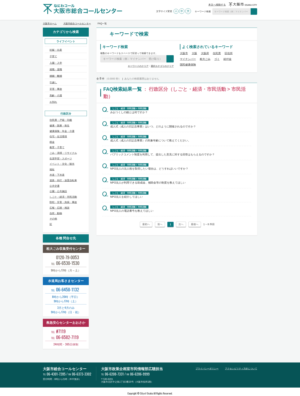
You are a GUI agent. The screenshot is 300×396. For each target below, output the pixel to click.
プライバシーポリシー (207, 362)
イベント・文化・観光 (62, 157)
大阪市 (184, 53)
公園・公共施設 (58, 184)
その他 (53, 211)
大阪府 (205, 53)
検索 (254, 11)
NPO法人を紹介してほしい (126, 196)
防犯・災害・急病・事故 (63, 195)
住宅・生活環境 (58, 129)
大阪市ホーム (50, 23)
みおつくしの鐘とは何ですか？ (129, 112)
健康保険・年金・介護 (62, 124)
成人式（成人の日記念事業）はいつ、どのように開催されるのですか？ (153, 126)
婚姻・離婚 (56, 72)
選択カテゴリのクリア (162, 66)
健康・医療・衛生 (59, 118)
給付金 (227, 59)
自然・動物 (56, 206)
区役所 (229, 53)
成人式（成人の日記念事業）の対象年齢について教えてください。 (150, 140)
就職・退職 (56, 67)
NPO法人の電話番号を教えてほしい (131, 210)
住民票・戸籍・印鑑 (61, 113)
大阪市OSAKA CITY (243, 4)
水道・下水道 (57, 168)
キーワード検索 (203, 11)
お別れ (53, 96)
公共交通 (55, 179)
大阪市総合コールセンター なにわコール (82, 9)
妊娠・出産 (56, 49)
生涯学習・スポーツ (61, 151)
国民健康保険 (188, 64)
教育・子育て (57, 140)
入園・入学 (56, 61)
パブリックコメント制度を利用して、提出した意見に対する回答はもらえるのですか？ (162, 154)
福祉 (52, 162)
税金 (52, 135)
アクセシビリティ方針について (241, 362)
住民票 (217, 53)
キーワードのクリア (138, 66)
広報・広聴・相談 (59, 200)
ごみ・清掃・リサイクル (63, 146)
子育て (53, 55)
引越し (53, 78)
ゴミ (217, 59)
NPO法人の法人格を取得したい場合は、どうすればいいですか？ (149, 168)
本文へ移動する (217, 4)
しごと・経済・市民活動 (63, 190)
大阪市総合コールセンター (77, 23)
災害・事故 (56, 84)
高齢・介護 (56, 90)
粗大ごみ (205, 59)
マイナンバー (188, 59)
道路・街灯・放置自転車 (63, 173)
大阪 (194, 53)
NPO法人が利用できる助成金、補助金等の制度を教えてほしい (148, 182)
